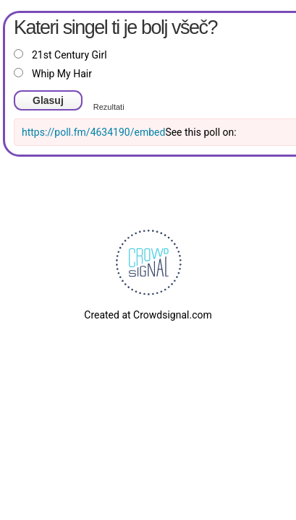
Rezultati (108, 107)
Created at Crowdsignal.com (147, 315)
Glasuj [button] (48, 100)
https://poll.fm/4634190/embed (93, 132)
